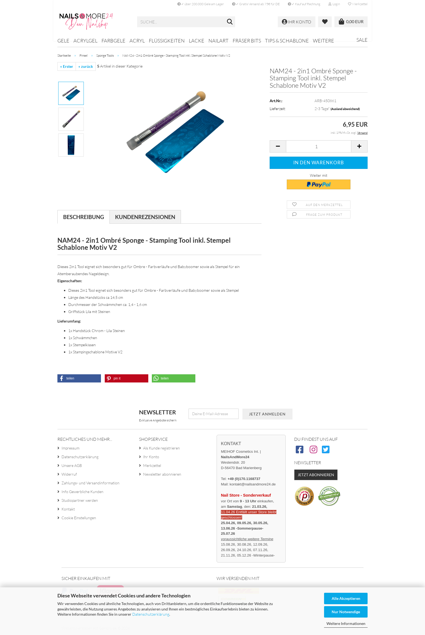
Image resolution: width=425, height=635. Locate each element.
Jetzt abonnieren (316, 474)
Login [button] (334, 4)
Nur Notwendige (346, 611)
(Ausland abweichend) (345, 109)
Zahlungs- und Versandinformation (90, 483)
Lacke (196, 41)
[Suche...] (230, 22)
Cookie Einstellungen (78, 517)
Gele (63, 41)
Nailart (218, 41)
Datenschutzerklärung (150, 614)
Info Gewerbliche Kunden (82, 491)
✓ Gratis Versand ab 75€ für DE (256, 4)
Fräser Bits (247, 41)
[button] (278, 146)
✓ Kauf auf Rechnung (304, 4)
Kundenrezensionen (145, 217)
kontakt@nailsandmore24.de (253, 484)
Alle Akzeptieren (346, 598)
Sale (362, 40)
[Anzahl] (318, 146)
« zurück (85, 66)
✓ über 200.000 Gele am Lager (200, 4)
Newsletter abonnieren (162, 474)
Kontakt (68, 509)
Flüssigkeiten (167, 41)
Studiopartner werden (79, 500)
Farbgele (113, 41)
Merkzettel (358, 4)
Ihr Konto (151, 456)
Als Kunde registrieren (161, 448)
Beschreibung (83, 217)
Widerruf (69, 474)
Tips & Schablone (287, 41)
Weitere (323, 41)
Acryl (137, 41)
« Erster (66, 66)
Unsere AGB (71, 465)
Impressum (70, 448)
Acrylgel (85, 41)
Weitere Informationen (346, 623)
